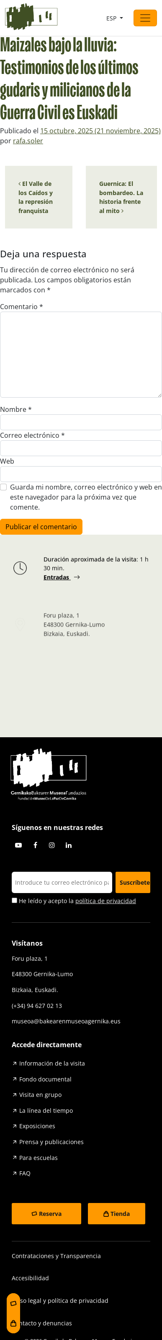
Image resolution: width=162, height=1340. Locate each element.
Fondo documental (45, 1079)
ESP (112, 18)
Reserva (50, 1214)
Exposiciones (37, 1126)
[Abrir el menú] (145, 18)
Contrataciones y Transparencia (56, 1256)
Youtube (18, 845)
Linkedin (68, 845)
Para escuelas (38, 1158)
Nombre (16, 409)
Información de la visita (52, 1063)
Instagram (52, 845)
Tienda (120, 1214)
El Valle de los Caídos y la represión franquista (35, 197)
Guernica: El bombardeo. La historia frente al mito (121, 197)
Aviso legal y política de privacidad (60, 1300)
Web (7, 461)
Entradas (57, 579)
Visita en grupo (40, 1095)
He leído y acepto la (74, 901)
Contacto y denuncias (42, 1323)
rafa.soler (28, 140)
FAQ (25, 1173)
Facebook (35, 845)
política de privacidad (105, 901)
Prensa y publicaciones (51, 1142)
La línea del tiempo (46, 1110)
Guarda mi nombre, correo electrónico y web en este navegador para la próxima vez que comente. (86, 497)
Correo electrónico (32, 435)
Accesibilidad (30, 1278)
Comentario (21, 306)
